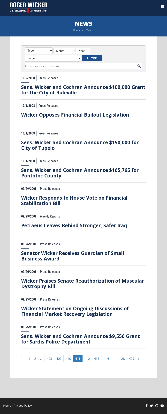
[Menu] (162, 7)
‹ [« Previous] (23, 358)
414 (106, 358)
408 (49, 358)
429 (131, 358)
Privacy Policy (23, 405)
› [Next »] (138, 358)
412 (87, 358)
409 (58, 358)
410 (68, 358)
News (83, 24)
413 (96, 358)
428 (122, 358)
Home (76, 30)
